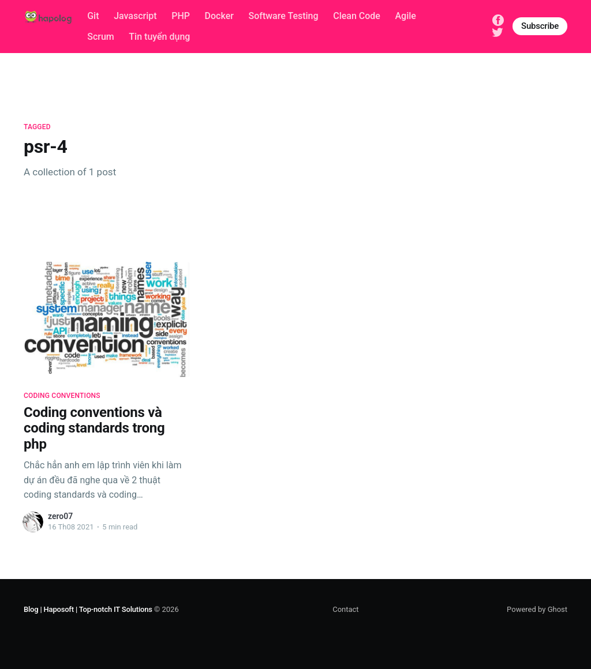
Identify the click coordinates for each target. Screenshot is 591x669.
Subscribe (540, 26)
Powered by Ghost (537, 609)
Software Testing (283, 15)
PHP (180, 15)
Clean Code (356, 15)
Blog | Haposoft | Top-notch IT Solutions (88, 609)
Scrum (100, 36)
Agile (405, 15)
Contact (345, 609)
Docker (219, 15)
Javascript (135, 15)
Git (93, 15)
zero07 (60, 516)
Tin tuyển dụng (159, 36)
